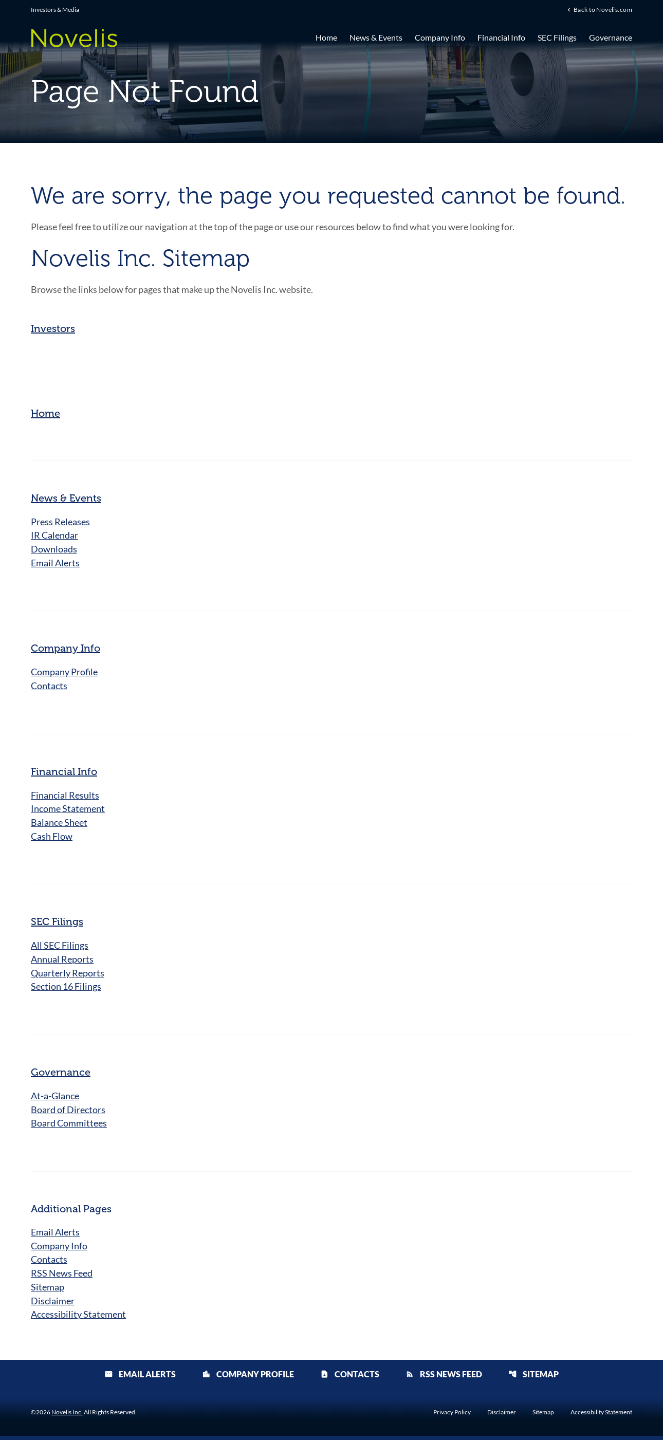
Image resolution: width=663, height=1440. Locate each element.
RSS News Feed (62, 1276)
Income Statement (68, 810)
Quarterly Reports (67, 975)
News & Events (375, 37)
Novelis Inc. (67, 1416)
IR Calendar (54, 535)
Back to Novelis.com (603, 9)
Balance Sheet (59, 823)
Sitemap (47, 1290)
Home (326, 37)
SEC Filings (557, 37)
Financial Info (501, 37)
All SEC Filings (59, 947)
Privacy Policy (452, 1416)
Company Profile (64, 672)
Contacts (49, 686)
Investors (53, 328)
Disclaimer (53, 1304)
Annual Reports (62, 961)
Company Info (440, 37)
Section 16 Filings (66, 988)
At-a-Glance (55, 1098)
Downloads (54, 549)
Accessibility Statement (78, 1318)
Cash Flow (51, 837)
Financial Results (65, 796)
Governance (610, 37)
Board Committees (69, 1126)
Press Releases (60, 521)
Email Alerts (55, 563)
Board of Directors (68, 1112)
